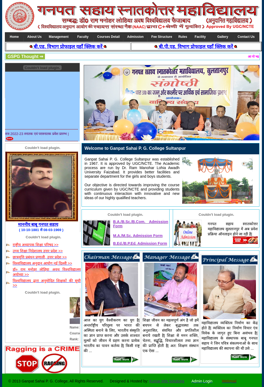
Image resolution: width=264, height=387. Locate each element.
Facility (200, 37)
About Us (34, 37)
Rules (182, 37)
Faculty (83, 37)
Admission (135, 37)
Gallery (222, 37)
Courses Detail (108, 37)
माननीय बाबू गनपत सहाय (38, 224)
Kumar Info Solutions (166, 381)
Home (14, 37)
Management (58, 37)
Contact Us (246, 37)
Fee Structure (161, 37)
